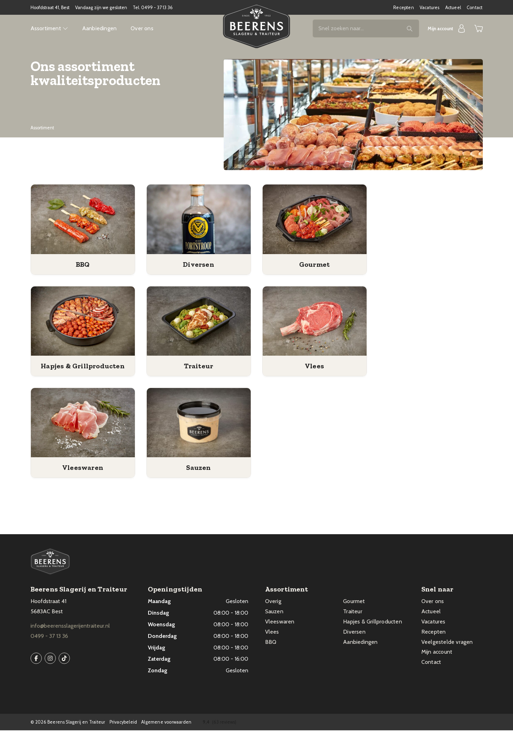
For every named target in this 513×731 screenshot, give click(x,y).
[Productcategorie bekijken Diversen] (199, 220)
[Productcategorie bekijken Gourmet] (315, 220)
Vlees (272, 632)
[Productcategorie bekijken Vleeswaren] (83, 423)
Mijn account (436, 652)
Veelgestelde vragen (447, 642)
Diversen (354, 632)
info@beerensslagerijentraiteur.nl (70, 626)
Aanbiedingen (99, 28)
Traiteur (352, 612)
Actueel (453, 7)
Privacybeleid (123, 722)
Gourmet (354, 602)
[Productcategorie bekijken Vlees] (315, 321)
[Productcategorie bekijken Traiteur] (199, 321)
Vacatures (430, 7)
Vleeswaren (280, 622)
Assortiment (49, 28)
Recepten (403, 7)
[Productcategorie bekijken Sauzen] (199, 423)
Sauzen (274, 612)
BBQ (271, 642)
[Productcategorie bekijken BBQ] (83, 220)
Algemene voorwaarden (166, 722)
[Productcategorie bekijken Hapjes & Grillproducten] (83, 321)
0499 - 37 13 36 (157, 7)
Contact (474, 7)
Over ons (142, 28)
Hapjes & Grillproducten (372, 622)
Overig (273, 602)
